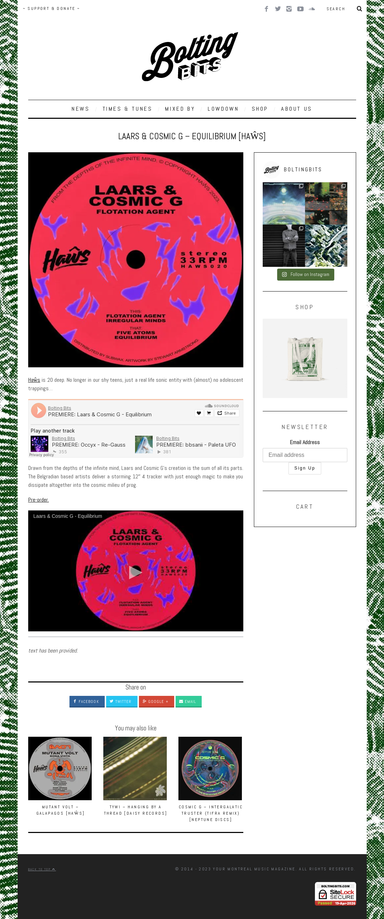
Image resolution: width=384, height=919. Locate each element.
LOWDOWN (223, 108)
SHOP (260, 108)
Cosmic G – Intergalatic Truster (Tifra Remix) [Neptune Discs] (211, 813)
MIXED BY (180, 108)
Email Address (305, 442)
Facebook (86, 701)
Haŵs (34, 380)
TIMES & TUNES (128, 108)
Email (187, 701)
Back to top (42, 869)
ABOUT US (296, 108)
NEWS (81, 108)
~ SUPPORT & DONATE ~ (51, 8)
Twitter (121, 701)
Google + (155, 701)
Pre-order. (38, 499)
